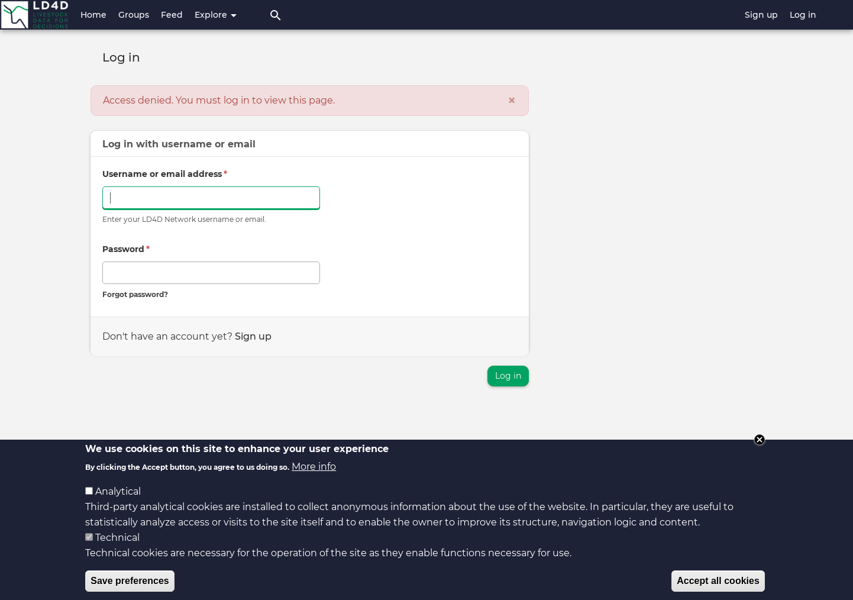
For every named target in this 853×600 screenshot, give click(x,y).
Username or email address (164, 174)
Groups (133, 14)
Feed (172, 14)
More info (314, 475)
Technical (117, 546)
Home (93, 14)
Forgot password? (135, 294)
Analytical (118, 500)
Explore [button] (216, 14)
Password (126, 249)
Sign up (761, 14)
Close (759, 449)
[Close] (511, 100)
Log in (803, 14)
